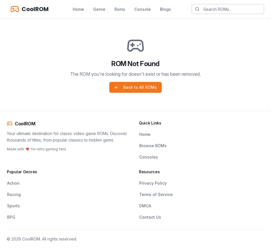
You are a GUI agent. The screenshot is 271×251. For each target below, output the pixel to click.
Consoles (148, 157)
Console (142, 9)
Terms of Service (156, 194)
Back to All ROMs (135, 87)
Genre (99, 9)
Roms (119, 9)
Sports (13, 205)
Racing (14, 194)
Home (78, 9)
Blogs (165, 9)
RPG (11, 217)
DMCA (145, 205)
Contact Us (150, 217)
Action (13, 183)
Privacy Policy (153, 183)
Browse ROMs (153, 145)
